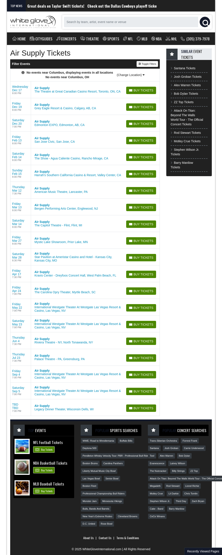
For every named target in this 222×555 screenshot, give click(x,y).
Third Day (181, 501)
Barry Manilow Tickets (182, 165)
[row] (85, 89)
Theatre (89, 38)
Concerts (66, 38)
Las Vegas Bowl (91, 478)
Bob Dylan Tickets (184, 93)
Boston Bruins (90, 463)
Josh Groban (171, 448)
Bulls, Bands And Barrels (96, 508)
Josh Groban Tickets (186, 76)
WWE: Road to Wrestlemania (98, 440)
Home (19, 38)
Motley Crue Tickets (186, 141)
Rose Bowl (106, 523)
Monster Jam (90, 501)
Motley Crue (156, 493)
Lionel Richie (192, 486)
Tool (152, 455)
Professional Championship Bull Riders (103, 493)
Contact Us (105, 537)
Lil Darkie (173, 493)
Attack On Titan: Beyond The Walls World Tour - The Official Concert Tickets (187, 117)
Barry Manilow (176, 508)
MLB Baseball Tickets (48, 484)
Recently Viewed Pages (203, 551)
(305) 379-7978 (195, 38)
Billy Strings (178, 471)
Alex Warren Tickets (186, 85)
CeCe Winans (157, 516)
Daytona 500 (89, 448)
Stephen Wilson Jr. (160, 501)
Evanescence (157, 463)
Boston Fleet (89, 486)
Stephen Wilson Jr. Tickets (185, 152)
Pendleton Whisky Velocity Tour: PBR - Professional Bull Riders (117, 455)
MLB (142, 38)
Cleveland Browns (127, 516)
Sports (111, 38)
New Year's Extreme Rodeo (97, 516)
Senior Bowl (112, 478)
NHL (171, 38)
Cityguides (41, 38)
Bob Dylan (184, 455)
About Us (88, 537)
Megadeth (155, 486)
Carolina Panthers (113, 463)
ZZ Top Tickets (182, 102)
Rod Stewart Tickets (186, 132)
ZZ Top (194, 471)
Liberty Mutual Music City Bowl (99, 471)
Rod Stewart (173, 486)
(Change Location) (131, 75)
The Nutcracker (158, 471)
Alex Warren (166, 455)
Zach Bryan (198, 501)
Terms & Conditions (127, 537)
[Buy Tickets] (141, 90)
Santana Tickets (183, 68)
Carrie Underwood (194, 448)
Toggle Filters (147, 64)
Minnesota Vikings (112, 501)
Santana (154, 448)
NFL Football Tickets (48, 442)
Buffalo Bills (126, 440)
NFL (128, 38)
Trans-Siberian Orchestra (163, 440)
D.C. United (89, 523)
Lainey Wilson (177, 463)
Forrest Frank (190, 440)
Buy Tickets (44, 449)
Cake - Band (156, 508)
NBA (156, 38)
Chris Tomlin (191, 493)
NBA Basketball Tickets (50, 463)
